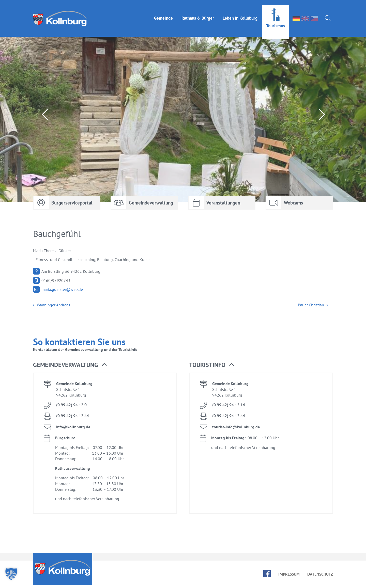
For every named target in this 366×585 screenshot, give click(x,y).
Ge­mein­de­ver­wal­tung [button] (70, 365)
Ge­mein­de (163, 13)
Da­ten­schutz (320, 574)
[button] (11, 574)
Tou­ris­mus (275, 20)
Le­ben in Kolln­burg (240, 13)
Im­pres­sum (289, 574)
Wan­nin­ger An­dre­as (51, 305)
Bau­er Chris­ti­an (313, 305)
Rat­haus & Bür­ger (197, 13)
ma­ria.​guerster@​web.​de (62, 289)
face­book (267, 573)
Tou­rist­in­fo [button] (211, 365)
